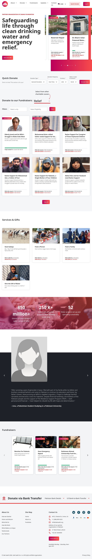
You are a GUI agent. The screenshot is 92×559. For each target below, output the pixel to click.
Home (27, 516)
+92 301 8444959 (57, 533)
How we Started (6, 516)
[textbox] (60, 4)
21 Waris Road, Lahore (58, 530)
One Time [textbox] (51, 82)
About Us (5, 512)
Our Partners (5, 534)
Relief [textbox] (38, 101)
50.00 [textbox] (72, 82)
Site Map (28, 512)
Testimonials (5, 531)
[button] (64, 65)
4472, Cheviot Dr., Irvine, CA (60, 516)
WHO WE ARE (8, 58)
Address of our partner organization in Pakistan (56, 526)
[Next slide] (75, 65)
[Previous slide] (61, 65)
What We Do (5, 522)
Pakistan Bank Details (55, 498)
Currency (62, 78)
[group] (22, 455)
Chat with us (54, 538)
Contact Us (53, 512)
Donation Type (34, 78)
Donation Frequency (53, 77)
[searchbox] (15, 109)
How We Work (6, 525)
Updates (43, 3)
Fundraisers (34, 3)
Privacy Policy (86, 555)
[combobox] (62, 4)
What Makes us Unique (8, 528)
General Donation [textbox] (36, 82)
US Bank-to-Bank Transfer (78, 498)
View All (46, 202)
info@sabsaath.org (57, 522)
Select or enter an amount (73, 77)
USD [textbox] (62, 82)
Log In (86, 4)
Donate (22, 3)
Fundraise (28, 522)
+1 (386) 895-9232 (57, 519)
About (13, 3)
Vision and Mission (7, 519)
